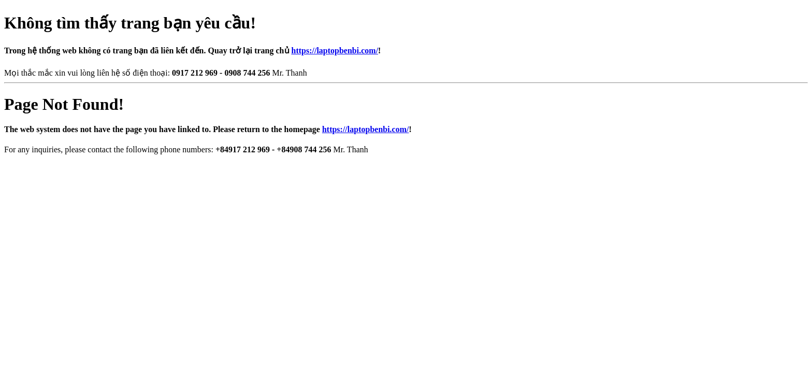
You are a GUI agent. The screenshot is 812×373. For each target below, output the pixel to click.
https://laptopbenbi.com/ (335, 50)
